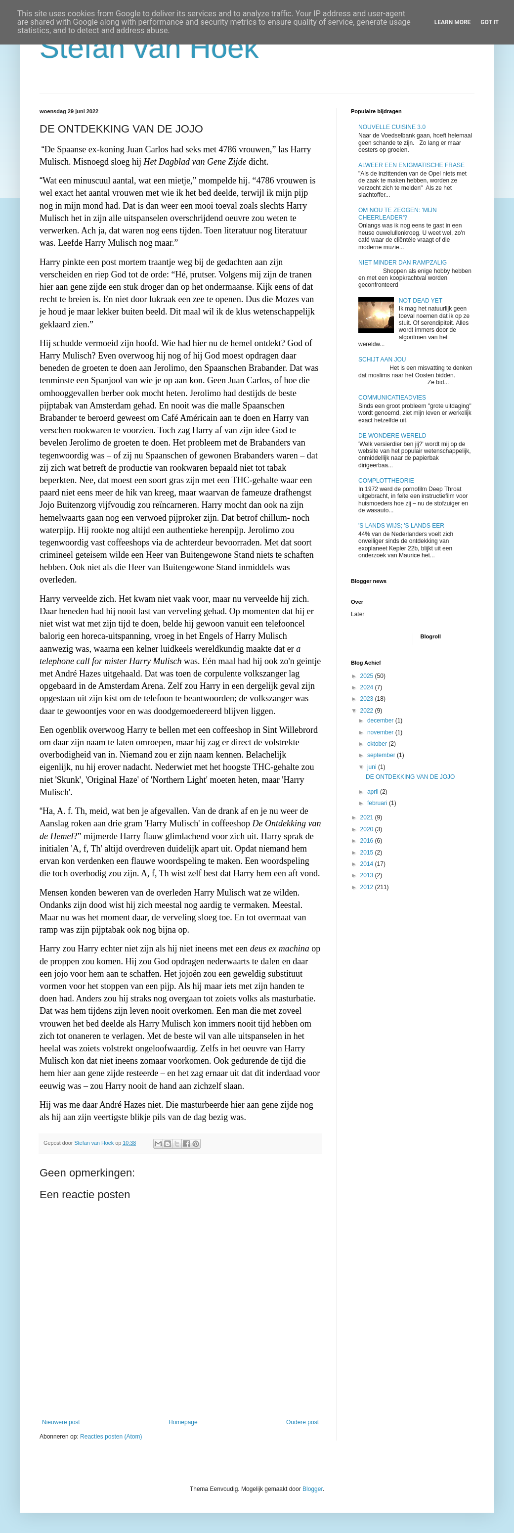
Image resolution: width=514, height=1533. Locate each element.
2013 (367, 875)
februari (378, 803)
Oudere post (302, 1422)
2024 (367, 687)
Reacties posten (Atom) (111, 1436)
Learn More (452, 22)
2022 (367, 710)
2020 (367, 829)
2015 (367, 852)
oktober (377, 743)
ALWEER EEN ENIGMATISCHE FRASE (411, 165)
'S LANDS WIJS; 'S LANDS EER (401, 525)
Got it (489, 22)
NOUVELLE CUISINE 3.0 (392, 127)
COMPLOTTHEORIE (386, 480)
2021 (367, 817)
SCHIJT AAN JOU (382, 359)
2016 (367, 840)
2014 (367, 863)
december (381, 720)
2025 (367, 676)
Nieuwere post (61, 1422)
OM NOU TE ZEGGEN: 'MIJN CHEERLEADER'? (397, 214)
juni (372, 767)
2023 (367, 698)
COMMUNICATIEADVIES (392, 397)
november (381, 732)
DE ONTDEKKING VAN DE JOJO (410, 776)
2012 (367, 887)
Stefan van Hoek (149, 47)
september (382, 755)
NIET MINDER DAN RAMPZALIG (402, 262)
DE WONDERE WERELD (392, 435)
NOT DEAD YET (420, 300)
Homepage (183, 1422)
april (373, 791)
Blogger (312, 1489)
